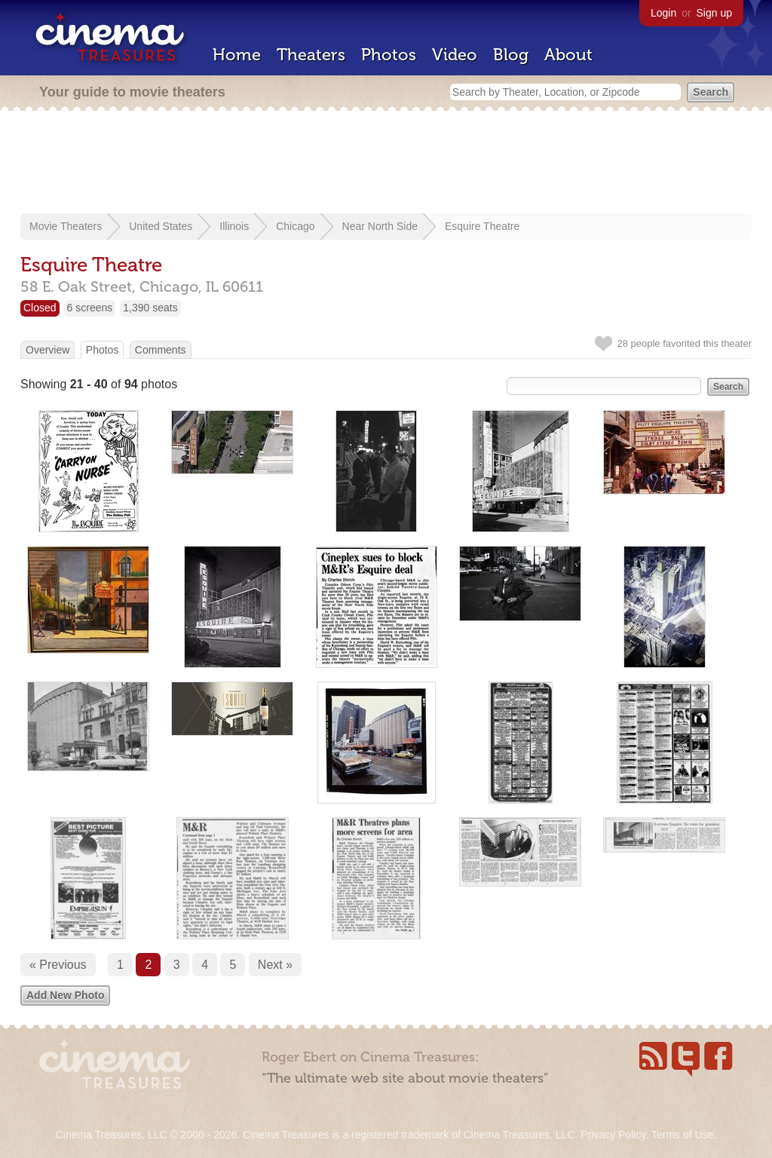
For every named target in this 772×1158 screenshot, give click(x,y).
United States (160, 226)
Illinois (234, 226)
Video (454, 54)
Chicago (295, 226)
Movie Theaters (65, 226)
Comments (160, 350)
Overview (47, 350)
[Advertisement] (386, 164)
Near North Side (380, 226)
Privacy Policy (613, 1135)
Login (663, 13)
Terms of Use (682, 1135)
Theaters (311, 54)
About (568, 54)
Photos (388, 54)
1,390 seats (150, 308)
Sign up (714, 13)
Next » (275, 964)
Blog (510, 54)
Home (237, 54)
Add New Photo (65, 995)
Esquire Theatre (482, 226)
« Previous (58, 964)
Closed (40, 308)
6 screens (90, 308)
